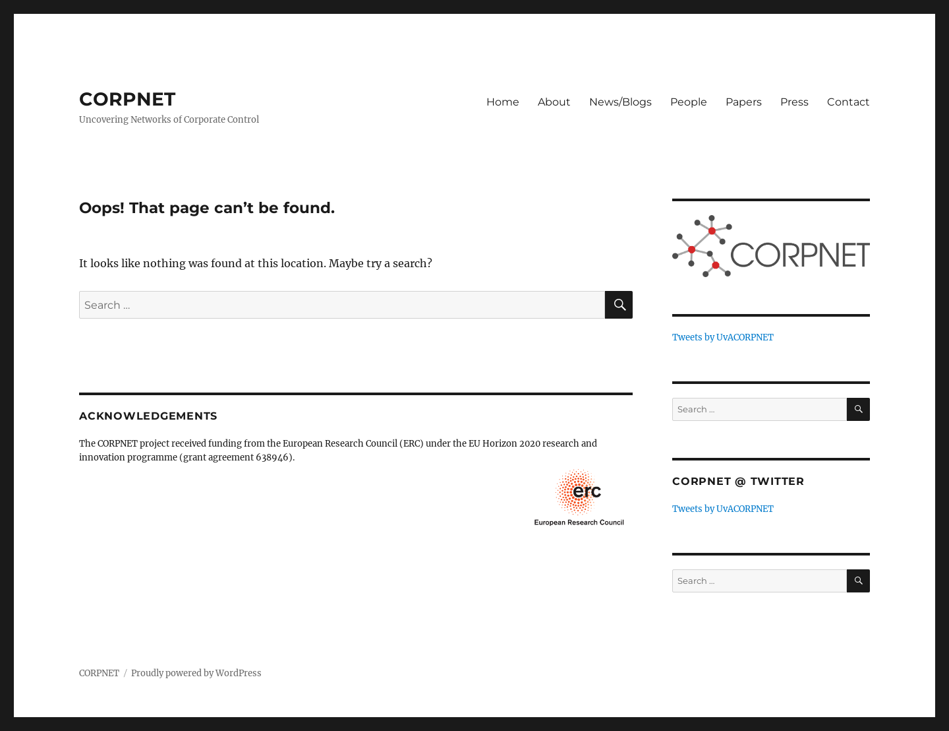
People (688, 102)
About (554, 102)
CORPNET (127, 99)
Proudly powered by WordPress (196, 673)
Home (502, 102)
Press (794, 102)
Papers (744, 102)
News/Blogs (620, 102)
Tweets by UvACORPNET (723, 337)
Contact (848, 102)
